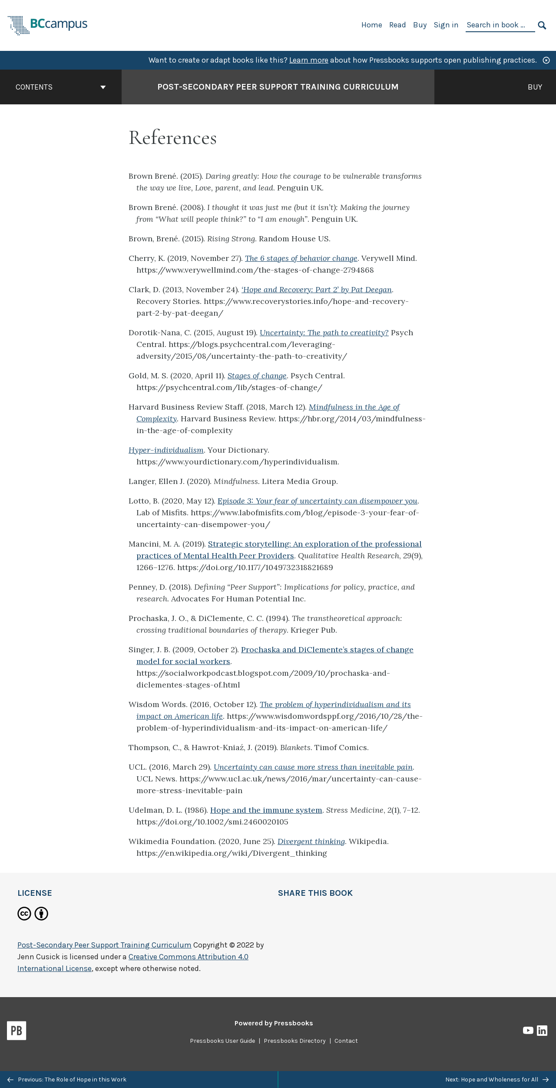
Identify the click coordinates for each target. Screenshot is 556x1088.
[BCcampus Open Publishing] (48, 24)
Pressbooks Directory (295, 1041)
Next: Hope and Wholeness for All (497, 1079)
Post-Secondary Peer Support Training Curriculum (104, 945)
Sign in (446, 25)
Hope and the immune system (266, 810)
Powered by (274, 1023)
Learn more (308, 60)
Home (371, 25)
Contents (61, 87)
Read (397, 25)
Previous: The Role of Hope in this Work (66, 1079)
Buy (420, 25)
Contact (346, 1041)
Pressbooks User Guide (222, 1041)
